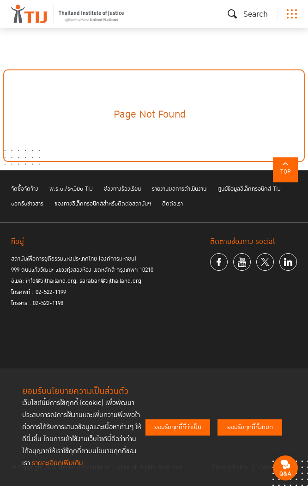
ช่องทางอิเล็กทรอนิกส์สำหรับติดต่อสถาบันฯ (102, 203)
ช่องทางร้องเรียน (122, 188)
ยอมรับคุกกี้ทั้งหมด (250, 427)
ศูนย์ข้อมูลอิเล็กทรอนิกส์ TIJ (249, 188)
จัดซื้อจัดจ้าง (24, 188)
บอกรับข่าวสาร (27, 203)
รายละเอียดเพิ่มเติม (57, 463)
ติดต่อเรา (172, 203)
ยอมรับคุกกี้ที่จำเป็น (177, 427)
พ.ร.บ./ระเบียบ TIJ (71, 188)
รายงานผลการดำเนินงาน (179, 188)
